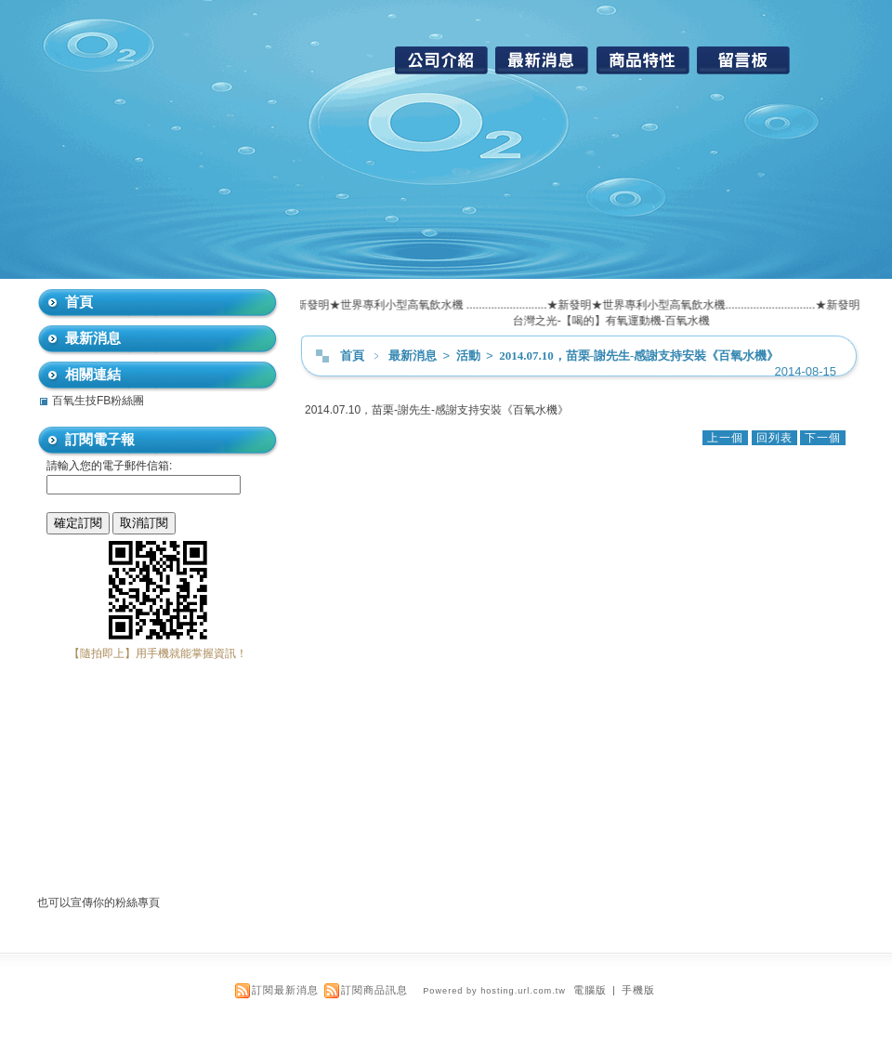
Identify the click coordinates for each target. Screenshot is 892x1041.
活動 (469, 355)
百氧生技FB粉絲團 (98, 400)
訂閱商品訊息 (374, 989)
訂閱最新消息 (285, 989)
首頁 (352, 355)
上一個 (725, 437)
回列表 (774, 437)
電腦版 (590, 989)
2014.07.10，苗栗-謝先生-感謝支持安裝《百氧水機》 (639, 355)
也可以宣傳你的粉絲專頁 (98, 902)
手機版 (638, 989)
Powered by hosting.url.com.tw (494, 990)
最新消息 (413, 355)
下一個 (823, 437)
